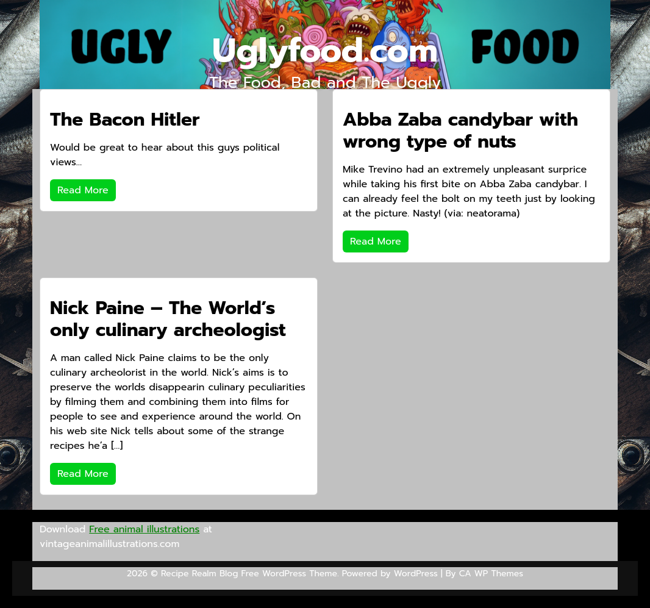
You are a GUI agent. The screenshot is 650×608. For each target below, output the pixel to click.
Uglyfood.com (325, 50)
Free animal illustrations (144, 529)
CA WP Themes (491, 573)
